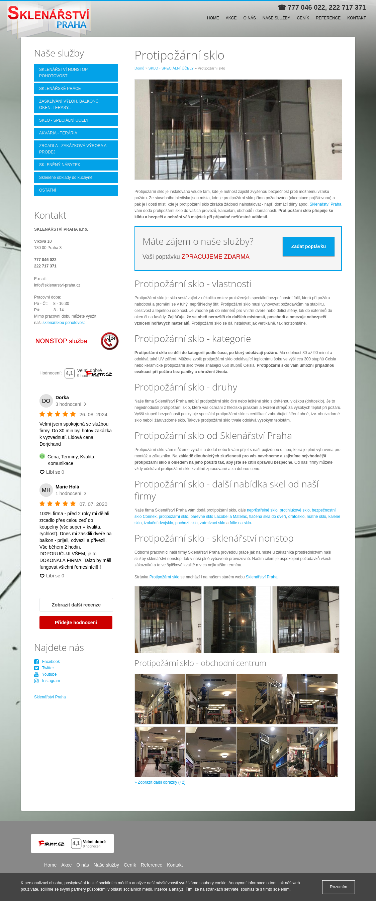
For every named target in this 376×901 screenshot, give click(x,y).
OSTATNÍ (47, 190)
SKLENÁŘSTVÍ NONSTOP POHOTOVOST (63, 72)
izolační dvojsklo (158, 523)
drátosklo (296, 516)
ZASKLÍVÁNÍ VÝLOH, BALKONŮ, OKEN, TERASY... (69, 104)
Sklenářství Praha (326, 204)
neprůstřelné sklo (262, 510)
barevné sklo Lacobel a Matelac (218, 516)
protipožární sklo (173, 516)
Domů (139, 68)
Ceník (303, 18)
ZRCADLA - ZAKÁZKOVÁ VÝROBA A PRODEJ (72, 148)
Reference (328, 18)
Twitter (44, 668)
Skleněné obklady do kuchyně (65, 177)
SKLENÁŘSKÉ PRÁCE (60, 88)
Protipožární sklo (164, 577)
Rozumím (338, 887)
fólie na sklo (240, 523)
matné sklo (316, 516)
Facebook (47, 661)
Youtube (45, 674)
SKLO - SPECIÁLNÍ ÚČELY (171, 68)
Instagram (47, 680)
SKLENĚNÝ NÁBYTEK (59, 164)
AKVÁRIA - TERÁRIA (58, 133)
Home (213, 18)
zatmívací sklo (212, 523)
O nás (249, 18)
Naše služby (276, 18)
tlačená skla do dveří (267, 516)
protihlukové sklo (294, 510)
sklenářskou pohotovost (63, 322)
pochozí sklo (186, 523)
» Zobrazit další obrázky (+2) (159, 782)
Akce (231, 18)
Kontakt (356, 18)
